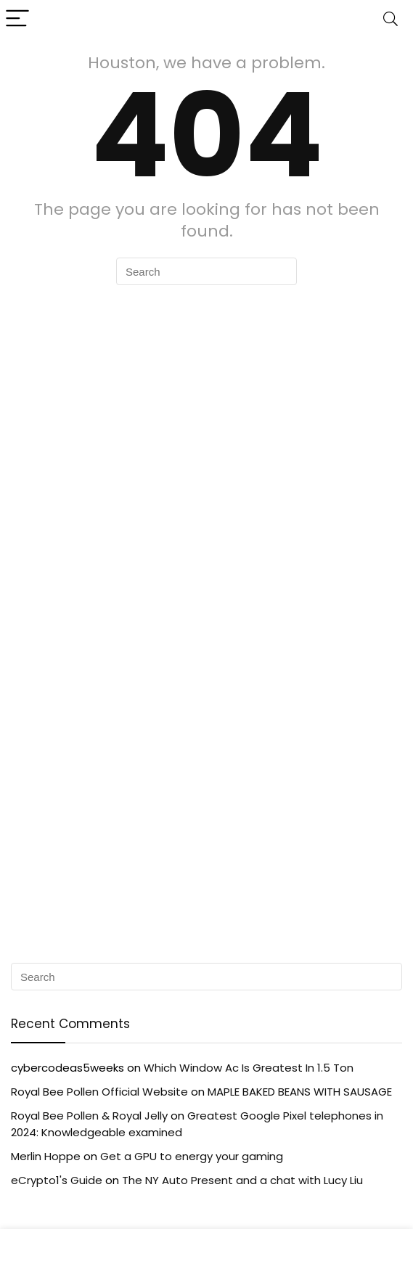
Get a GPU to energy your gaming (191, 1156)
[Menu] (17, 19)
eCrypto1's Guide (56, 1180)
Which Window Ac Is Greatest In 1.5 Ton (248, 1067)
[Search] (390, 19)
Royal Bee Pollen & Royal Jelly (89, 1115)
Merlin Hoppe (46, 1156)
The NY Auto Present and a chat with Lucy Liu (242, 1180)
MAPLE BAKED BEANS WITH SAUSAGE (300, 1091)
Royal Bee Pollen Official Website (99, 1091)
